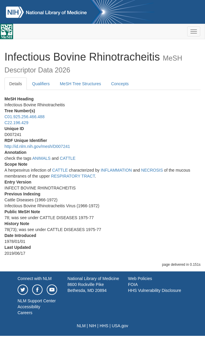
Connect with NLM (34, 278)
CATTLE (68, 158)
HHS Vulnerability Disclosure (154, 290)
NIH (92, 325)
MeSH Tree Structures (80, 83)
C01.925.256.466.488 (24, 116)
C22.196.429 (16, 122)
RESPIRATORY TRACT (73, 176)
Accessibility (29, 306)
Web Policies (140, 278)
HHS (104, 325)
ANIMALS (41, 158)
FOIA (133, 284)
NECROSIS (152, 170)
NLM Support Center (37, 300)
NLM (81, 325)
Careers (25, 312)
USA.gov (120, 325)
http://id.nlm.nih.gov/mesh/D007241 (37, 146)
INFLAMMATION (116, 170)
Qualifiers (41, 83)
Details (15, 83)
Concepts (120, 83)
